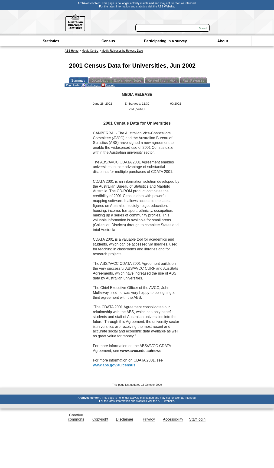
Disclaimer (124, 419)
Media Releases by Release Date (122, 50)
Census (108, 41)
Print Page (90, 85)
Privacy (149, 419)
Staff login (197, 419)
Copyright (100, 419)
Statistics (51, 41)
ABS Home (71, 50)
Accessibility (173, 419)
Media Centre (90, 50)
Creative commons (76, 417)
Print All (107, 85)
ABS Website (166, 6)
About (222, 41)
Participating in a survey (165, 41)
